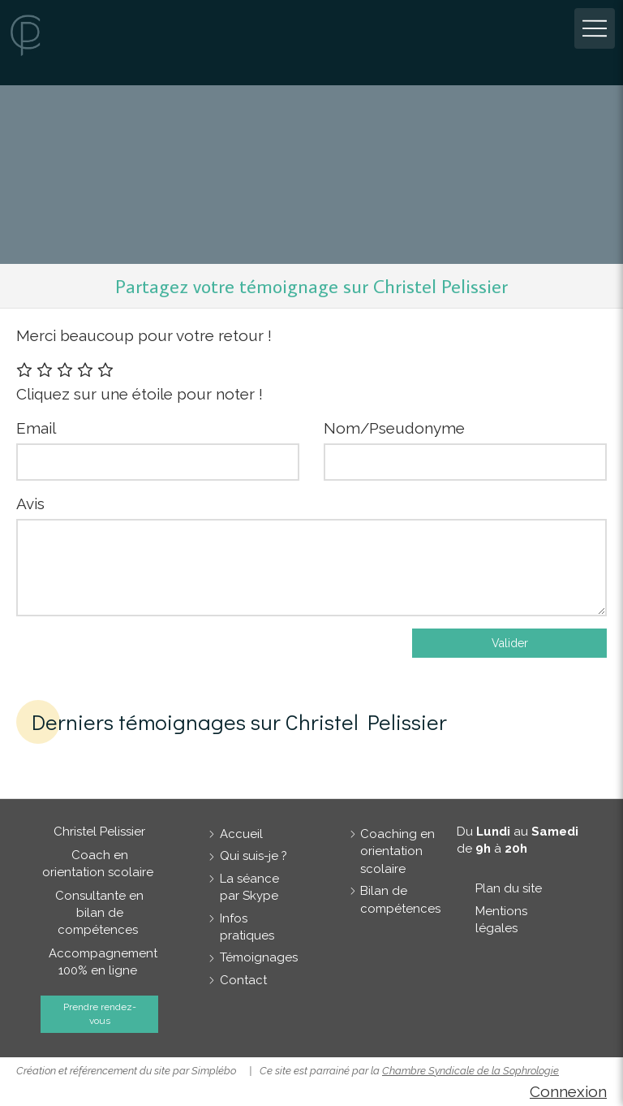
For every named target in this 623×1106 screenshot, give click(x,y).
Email (36, 428)
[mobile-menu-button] (594, 28)
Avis (30, 503)
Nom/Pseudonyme (394, 428)
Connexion (568, 1091)
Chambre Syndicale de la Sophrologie (470, 1071)
